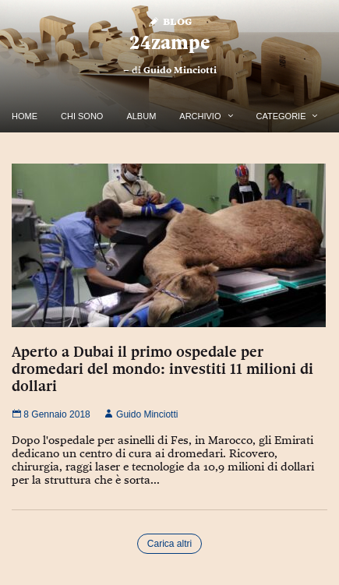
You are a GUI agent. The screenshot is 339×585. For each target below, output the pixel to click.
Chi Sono (82, 116)
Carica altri (169, 543)
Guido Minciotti (180, 70)
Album (141, 116)
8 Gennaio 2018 (51, 414)
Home (24, 116)
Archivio (200, 116)
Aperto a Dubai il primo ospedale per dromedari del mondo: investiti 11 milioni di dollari (162, 368)
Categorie (281, 116)
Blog (169, 20)
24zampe (169, 42)
